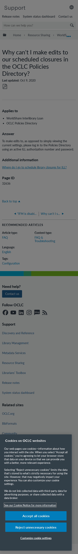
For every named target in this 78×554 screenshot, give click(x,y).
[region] (36, 492)
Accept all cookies (36, 515)
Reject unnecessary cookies (35, 527)
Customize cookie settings (36, 538)
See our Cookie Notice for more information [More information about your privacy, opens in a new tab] (30, 505)
